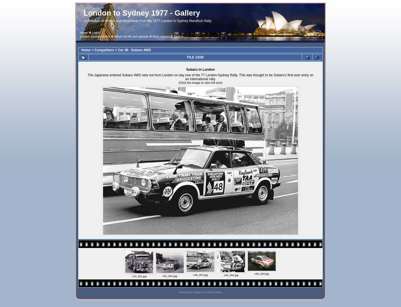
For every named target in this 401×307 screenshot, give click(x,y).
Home (84, 32)
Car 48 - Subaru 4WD (134, 50)
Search (179, 36)
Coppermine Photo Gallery (207, 292)
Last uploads (140, 36)
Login (95, 32)
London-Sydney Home (95, 36)
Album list (120, 36)
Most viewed (161, 36)
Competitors (104, 50)
